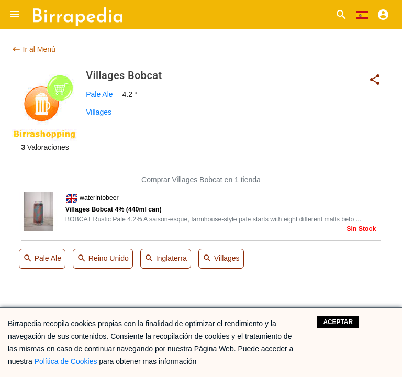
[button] (14, 14)
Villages (98, 112)
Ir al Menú (33, 49)
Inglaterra (165, 258)
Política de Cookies (66, 361)
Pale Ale (99, 94)
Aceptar (338, 322)
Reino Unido (103, 258)
